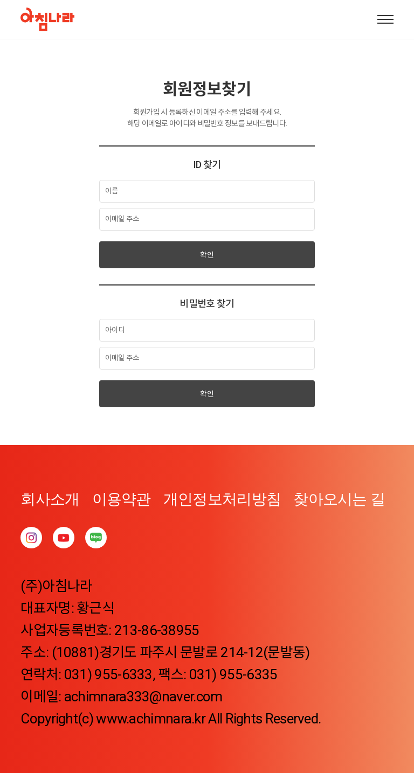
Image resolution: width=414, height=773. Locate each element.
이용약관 (121, 499)
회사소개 (49, 499)
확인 (207, 254)
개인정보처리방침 (222, 499)
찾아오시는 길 (339, 499)
